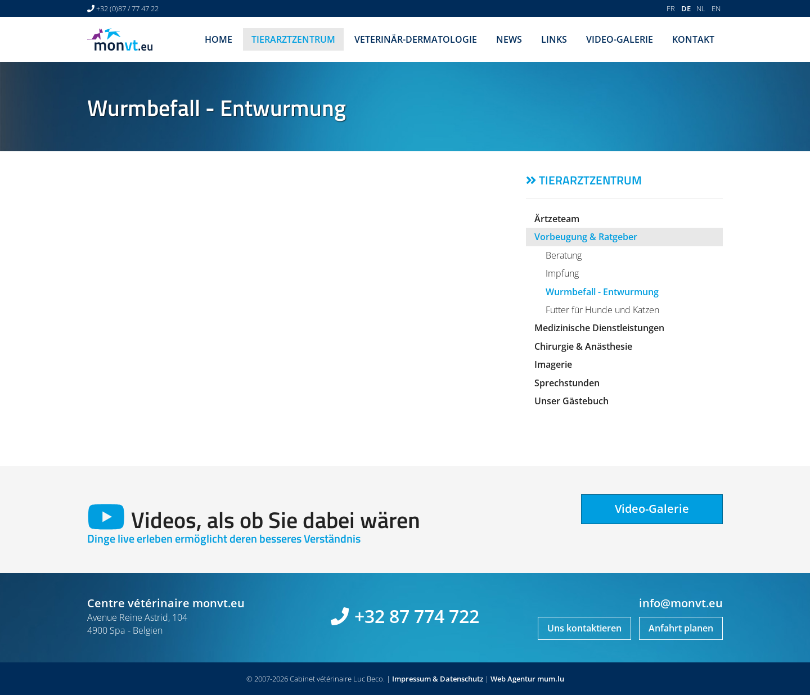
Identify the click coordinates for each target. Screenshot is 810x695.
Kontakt (693, 39)
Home (218, 39)
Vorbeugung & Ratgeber (585, 237)
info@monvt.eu (681, 603)
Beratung (564, 255)
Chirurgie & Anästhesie (583, 346)
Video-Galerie (619, 39)
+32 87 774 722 (416, 616)
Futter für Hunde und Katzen (602, 310)
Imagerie (553, 364)
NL (700, 8)
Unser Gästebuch (571, 401)
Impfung (562, 273)
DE (686, 8)
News (509, 39)
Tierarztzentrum (293, 39)
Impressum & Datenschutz (437, 679)
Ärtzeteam (556, 219)
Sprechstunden (567, 383)
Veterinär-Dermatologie (415, 39)
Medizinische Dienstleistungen (599, 328)
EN (716, 8)
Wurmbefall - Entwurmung (602, 292)
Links (554, 39)
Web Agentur (513, 679)
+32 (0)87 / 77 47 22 (127, 8)
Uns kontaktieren (584, 628)
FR (671, 8)
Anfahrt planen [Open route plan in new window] (681, 628)
